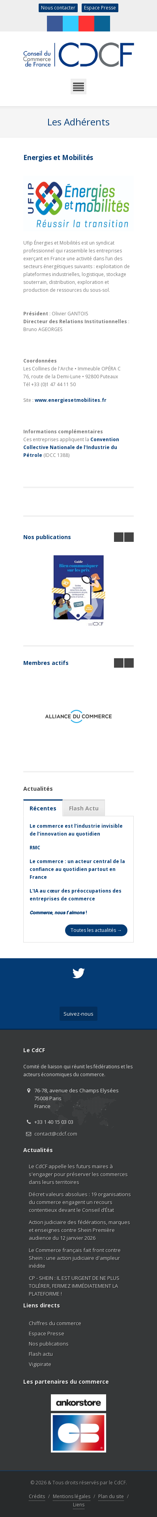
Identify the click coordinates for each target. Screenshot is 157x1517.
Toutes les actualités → (96, 930)
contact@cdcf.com (55, 1133)
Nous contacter (58, 7)
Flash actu (41, 1353)
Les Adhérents (78, 121)
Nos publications (47, 537)
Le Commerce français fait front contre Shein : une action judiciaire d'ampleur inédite (75, 1257)
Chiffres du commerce (55, 1323)
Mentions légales (71, 1496)
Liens (78, 1504)
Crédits (37, 1496)
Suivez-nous (78, 1013)
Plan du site (111, 1496)
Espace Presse (100, 7)
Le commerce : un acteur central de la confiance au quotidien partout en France (77, 869)
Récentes (43, 808)
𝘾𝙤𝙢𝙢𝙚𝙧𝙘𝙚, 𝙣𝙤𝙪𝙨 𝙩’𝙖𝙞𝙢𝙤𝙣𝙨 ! (58, 912)
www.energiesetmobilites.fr (71, 400)
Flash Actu (84, 808)
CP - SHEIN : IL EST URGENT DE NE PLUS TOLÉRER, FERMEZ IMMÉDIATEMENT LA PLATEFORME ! (74, 1285)
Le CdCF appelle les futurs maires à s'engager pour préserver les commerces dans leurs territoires (78, 1174)
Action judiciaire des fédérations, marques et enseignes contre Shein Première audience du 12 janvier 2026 (79, 1230)
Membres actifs (46, 662)
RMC (35, 847)
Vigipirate (40, 1364)
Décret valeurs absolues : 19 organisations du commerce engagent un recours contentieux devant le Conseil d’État (80, 1202)
